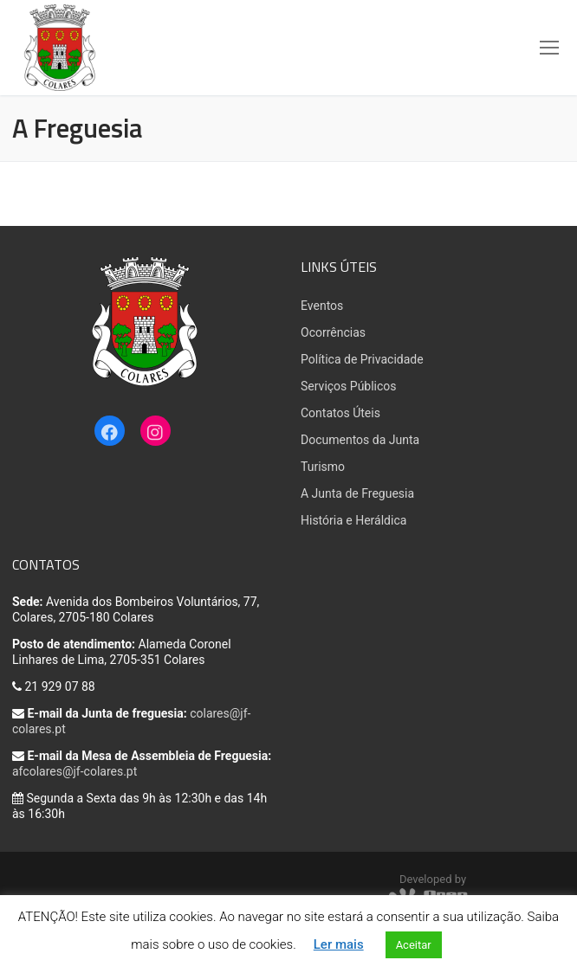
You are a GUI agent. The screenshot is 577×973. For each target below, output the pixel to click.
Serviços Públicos (349, 386)
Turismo (323, 467)
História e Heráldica (353, 520)
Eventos (322, 306)
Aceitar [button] (413, 944)
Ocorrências (333, 332)
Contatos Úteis (340, 413)
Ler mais (339, 944)
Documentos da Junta (360, 440)
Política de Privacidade (362, 359)
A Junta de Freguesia (357, 493)
